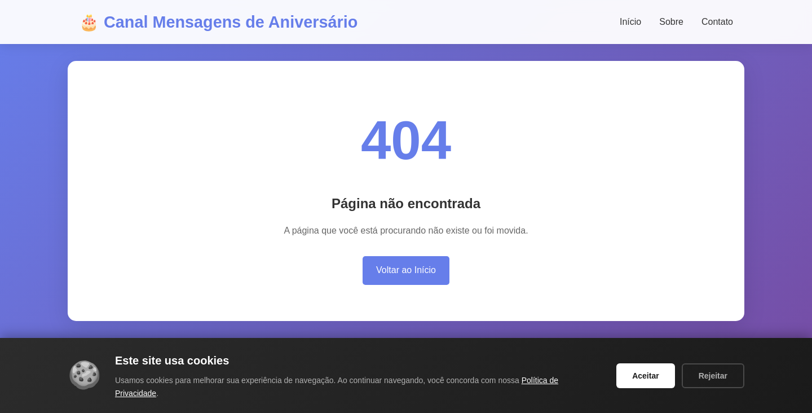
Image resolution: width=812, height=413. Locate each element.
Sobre (671, 22)
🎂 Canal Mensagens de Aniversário (218, 22)
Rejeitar (713, 375)
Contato (717, 22)
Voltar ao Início (406, 270)
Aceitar (645, 375)
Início (630, 22)
